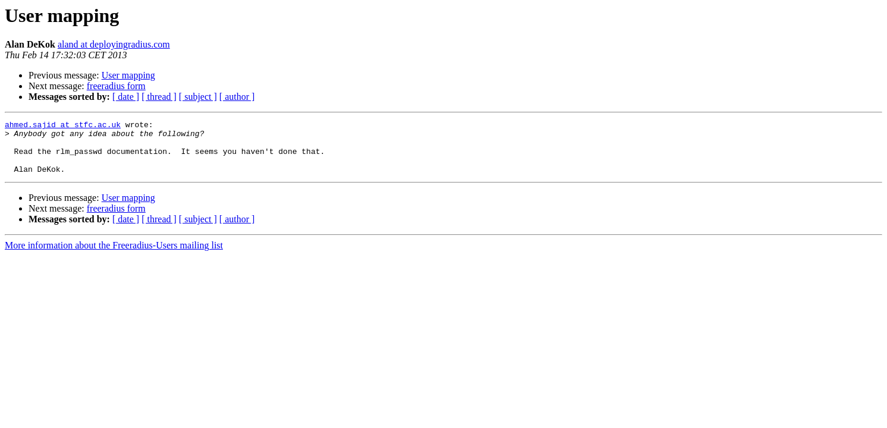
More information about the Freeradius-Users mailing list (114, 256)
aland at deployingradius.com (114, 44)
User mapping (128, 75)
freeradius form (116, 86)
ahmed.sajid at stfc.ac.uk (63, 126)
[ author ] (237, 97)
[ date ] (125, 97)
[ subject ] (198, 97)
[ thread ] (159, 97)
